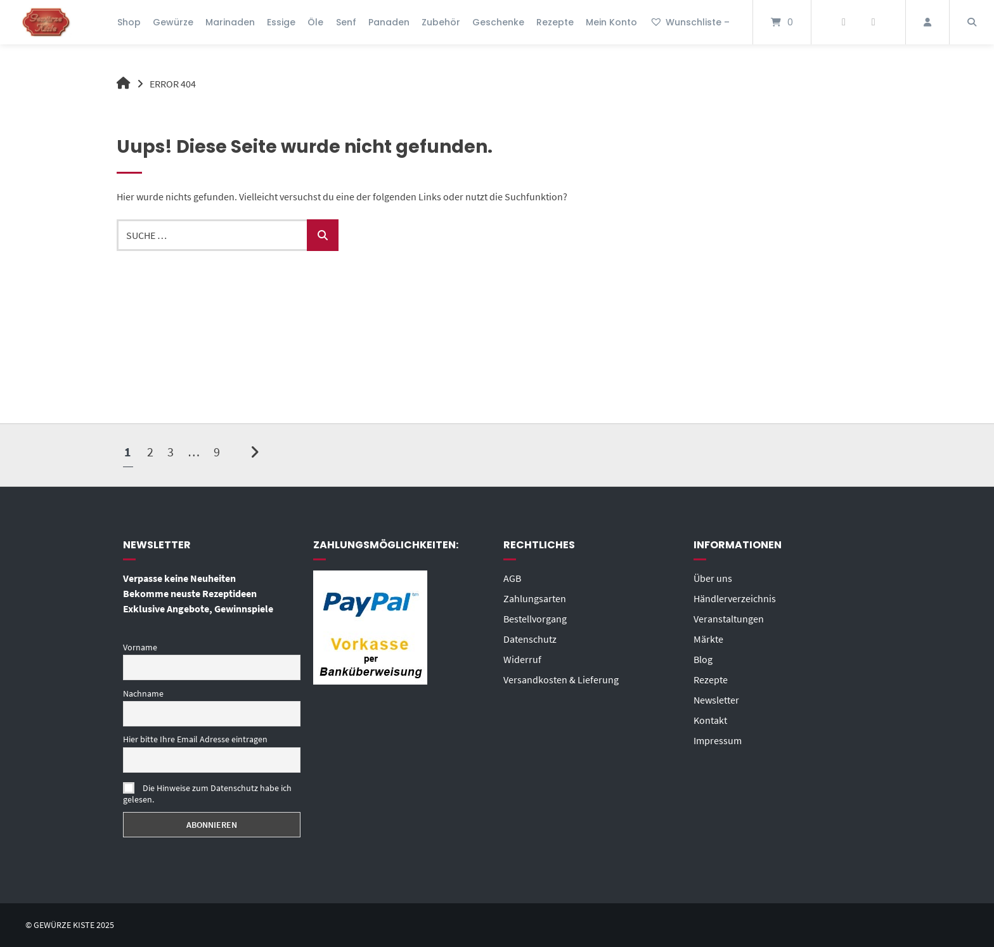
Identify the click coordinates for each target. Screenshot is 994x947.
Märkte (708, 639)
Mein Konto (611, 22)
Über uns (713, 578)
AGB (512, 578)
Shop (129, 22)
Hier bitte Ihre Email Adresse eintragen (195, 739)
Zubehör (441, 22)
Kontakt (710, 720)
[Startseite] (46, 22)
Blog (703, 659)
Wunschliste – (690, 22)
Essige (281, 22)
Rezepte (555, 22)
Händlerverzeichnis (735, 598)
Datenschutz (530, 639)
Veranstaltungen (729, 618)
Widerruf (522, 659)
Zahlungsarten (534, 598)
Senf (346, 22)
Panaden (389, 22)
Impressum (718, 740)
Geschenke (498, 22)
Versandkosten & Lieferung (561, 679)
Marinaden (230, 22)
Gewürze (173, 22)
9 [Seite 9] (217, 452)
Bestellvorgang (535, 618)
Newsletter (716, 699)
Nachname (143, 693)
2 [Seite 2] (150, 452)
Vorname (140, 647)
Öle (315, 22)
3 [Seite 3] (170, 452)
